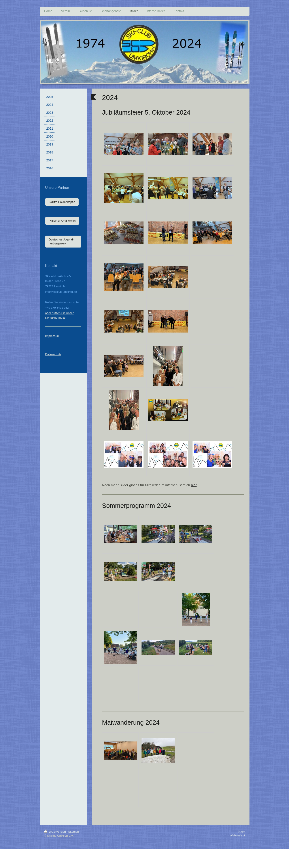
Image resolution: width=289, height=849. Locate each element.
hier (194, 485)
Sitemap (73, 831)
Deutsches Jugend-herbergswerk (61, 241)
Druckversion (55, 831)
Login (241, 831)
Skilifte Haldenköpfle (62, 202)
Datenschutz (53, 354)
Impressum (52, 336)
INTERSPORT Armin (62, 220)
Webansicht (237, 835)
